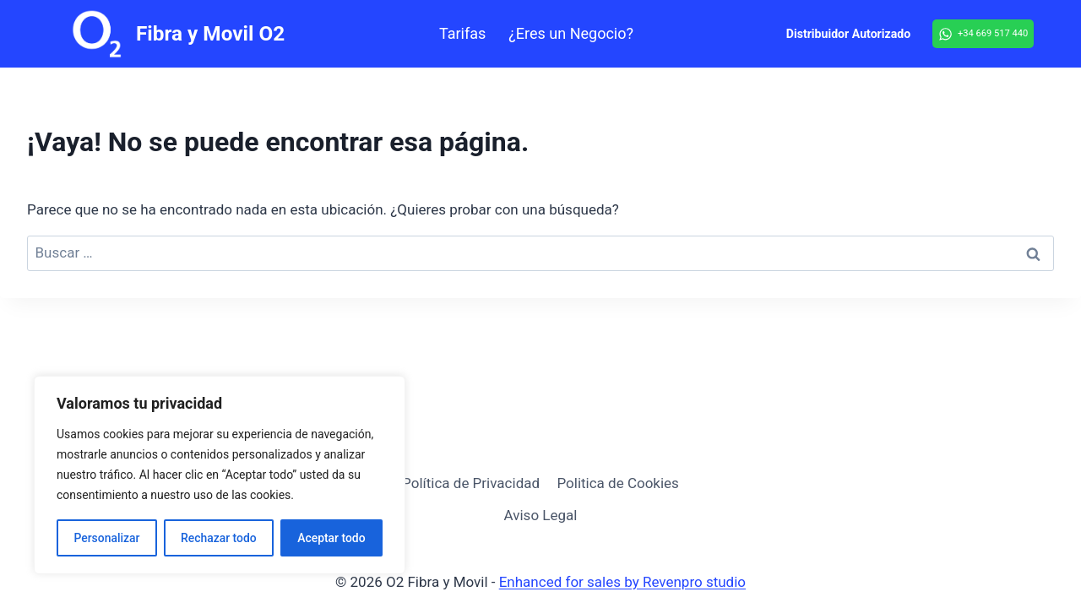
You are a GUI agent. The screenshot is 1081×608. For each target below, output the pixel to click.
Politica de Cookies (617, 483)
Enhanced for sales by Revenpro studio (622, 581)
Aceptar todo (331, 538)
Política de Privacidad (471, 483)
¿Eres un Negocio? (570, 33)
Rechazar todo (219, 538)
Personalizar (106, 538)
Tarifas (462, 33)
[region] (219, 475)
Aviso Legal (541, 515)
